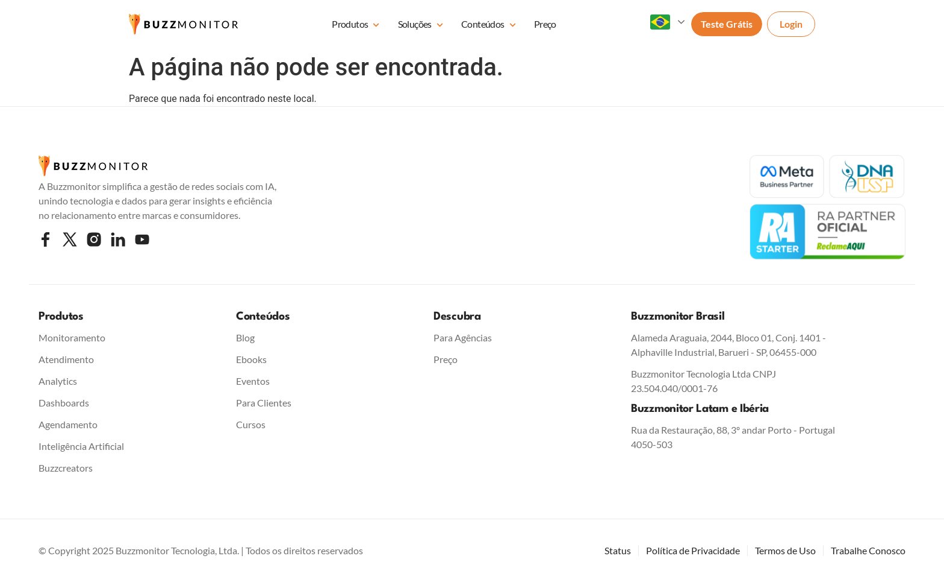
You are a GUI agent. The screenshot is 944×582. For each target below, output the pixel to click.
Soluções (420, 25)
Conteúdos (488, 25)
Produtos (355, 25)
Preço (545, 24)
